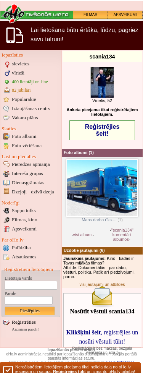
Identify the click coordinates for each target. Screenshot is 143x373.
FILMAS (90, 15)
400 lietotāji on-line (30, 81)
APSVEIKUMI (125, 15)
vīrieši (18, 73)
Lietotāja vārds (18, 278)
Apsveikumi (24, 229)
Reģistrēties (24, 322)
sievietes (20, 63)
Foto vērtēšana (27, 145)
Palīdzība (21, 247)
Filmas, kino (24, 219)
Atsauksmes (24, 256)
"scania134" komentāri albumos (122, 235)
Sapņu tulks (24, 210)
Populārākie (24, 99)
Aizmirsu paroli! (25, 329)
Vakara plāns (25, 117)
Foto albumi (24, 136)
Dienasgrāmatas (28, 182)
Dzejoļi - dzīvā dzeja (33, 192)
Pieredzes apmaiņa (31, 164)
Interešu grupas (27, 173)
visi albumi (82, 234)
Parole (10, 293)
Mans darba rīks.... (102, 218)
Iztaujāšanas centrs (31, 108)
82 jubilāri (21, 90)
